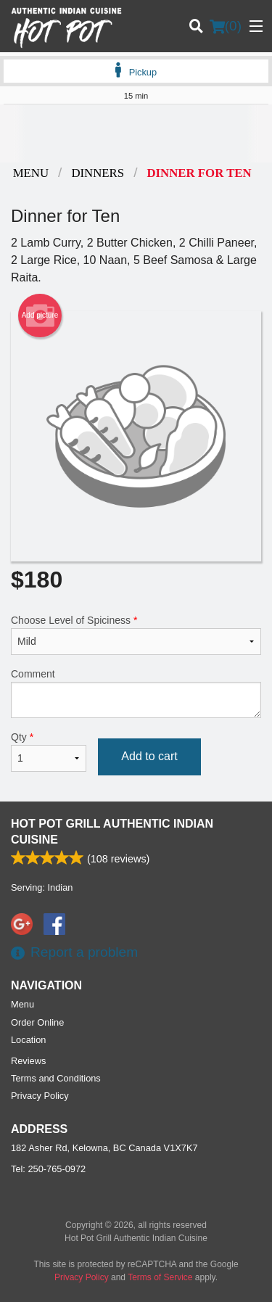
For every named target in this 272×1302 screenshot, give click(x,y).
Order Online (37, 1022)
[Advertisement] (136, 133)
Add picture (40, 315)
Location (28, 1039)
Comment (136, 693)
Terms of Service (160, 1277)
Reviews (28, 1060)
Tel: (48, 1168)
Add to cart (149, 756)
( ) (226, 26)
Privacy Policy (40, 1095)
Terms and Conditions (56, 1078)
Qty (48, 751)
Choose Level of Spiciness (136, 634)
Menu (22, 1004)
